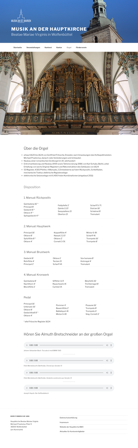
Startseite (17, 47)
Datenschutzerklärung (68, 418)
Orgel (69, 47)
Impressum (64, 422)
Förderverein (81, 47)
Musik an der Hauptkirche (49, 29)
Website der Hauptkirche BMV (72, 427)
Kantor (59, 47)
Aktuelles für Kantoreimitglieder (72, 431)
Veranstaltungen (33, 47)
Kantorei (48, 47)
